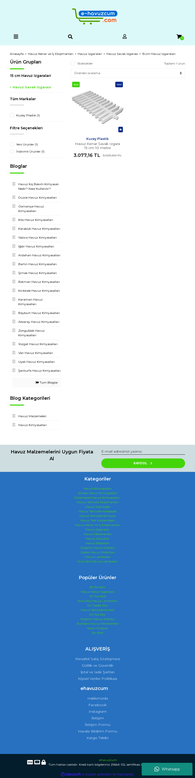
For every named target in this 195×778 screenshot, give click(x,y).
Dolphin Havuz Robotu (97, 548)
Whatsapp (167, 769)
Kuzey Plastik (97, 139)
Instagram (98, 711)
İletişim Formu (97, 724)
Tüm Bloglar (47, 382)
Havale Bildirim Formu (97, 731)
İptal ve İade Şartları (97, 672)
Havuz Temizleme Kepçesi (98, 511)
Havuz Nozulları (97, 538)
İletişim (97, 718)
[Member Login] (125, 36)
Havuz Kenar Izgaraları (98, 592)
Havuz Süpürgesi (97, 507)
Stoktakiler (85, 63)
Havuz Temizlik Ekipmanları (97, 502)
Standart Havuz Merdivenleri (98, 623)
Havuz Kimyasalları (97, 488)
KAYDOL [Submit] (143, 463)
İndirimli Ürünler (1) (30, 151)
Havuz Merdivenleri (98, 534)
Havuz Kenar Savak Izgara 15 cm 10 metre (97, 145)
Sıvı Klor (97, 633)
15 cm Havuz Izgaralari (158, 54)
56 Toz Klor (97, 587)
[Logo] (97, 16)
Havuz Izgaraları (97, 529)
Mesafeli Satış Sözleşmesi (97, 659)
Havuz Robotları (98, 543)
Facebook (97, 705)
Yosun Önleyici (97, 628)
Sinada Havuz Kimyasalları (97, 493)
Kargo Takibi (97, 737)
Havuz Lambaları (97, 557)
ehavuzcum (108, 760)
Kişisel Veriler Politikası (97, 678)
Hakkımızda (97, 698)
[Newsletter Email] (143, 452)
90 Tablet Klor (97, 605)
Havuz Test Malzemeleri (97, 520)
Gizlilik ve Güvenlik (97, 665)
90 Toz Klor (97, 596)
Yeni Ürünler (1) (27, 144)
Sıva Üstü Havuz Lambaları (97, 561)
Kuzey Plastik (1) (28, 115)
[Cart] (179, 36)
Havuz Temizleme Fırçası (97, 516)
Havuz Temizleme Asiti (97, 610)
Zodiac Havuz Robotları (97, 552)
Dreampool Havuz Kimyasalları (97, 497)
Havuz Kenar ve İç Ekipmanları (97, 525)
